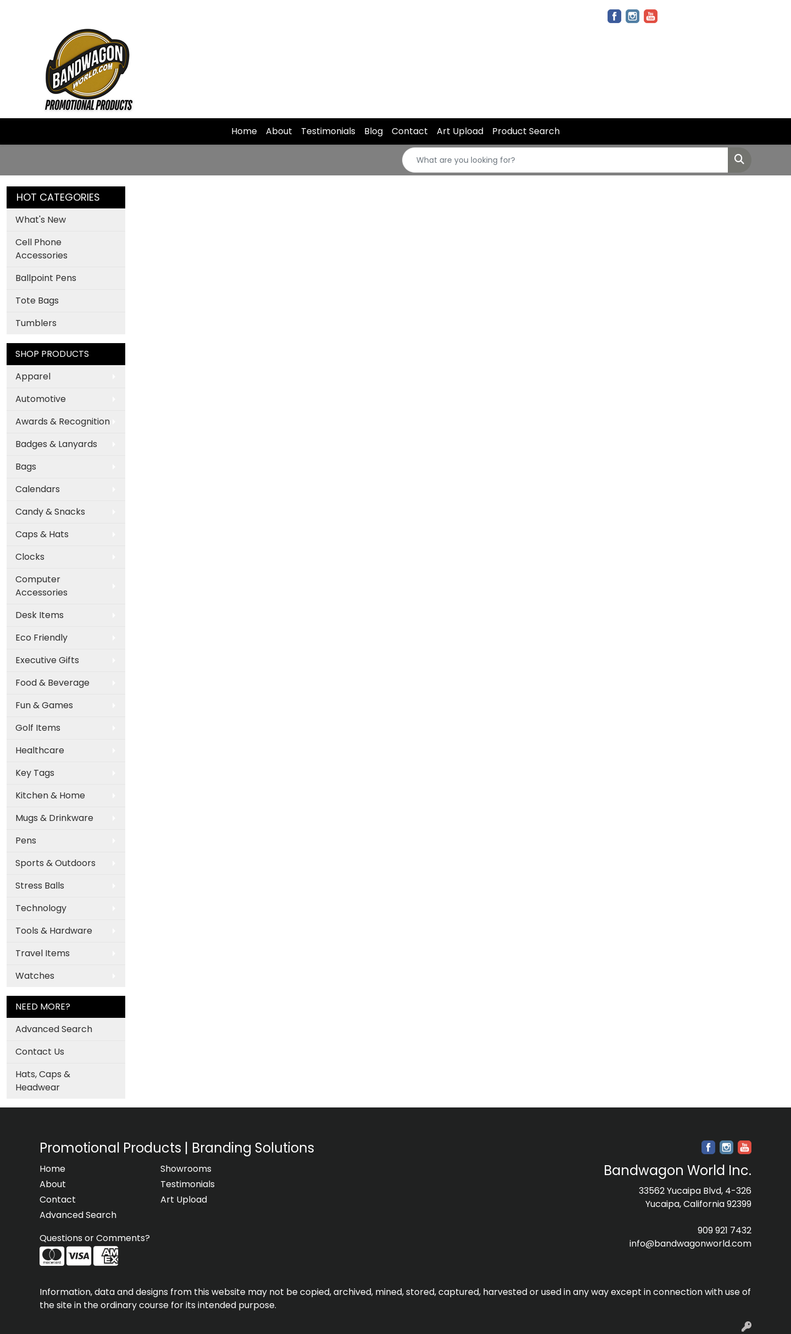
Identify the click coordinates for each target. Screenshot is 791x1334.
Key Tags (34, 773)
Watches (34, 975)
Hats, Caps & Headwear (42, 1081)
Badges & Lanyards (56, 444)
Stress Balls (39, 885)
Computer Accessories (41, 586)
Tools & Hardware (53, 930)
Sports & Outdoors (55, 863)
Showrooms (185, 1168)
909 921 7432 (724, 1230)
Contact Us (39, 1051)
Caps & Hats (42, 534)
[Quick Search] (565, 160)
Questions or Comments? (95, 1238)
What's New (40, 219)
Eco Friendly (41, 637)
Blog (373, 131)
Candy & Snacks (50, 511)
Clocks (29, 556)
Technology (40, 908)
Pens (25, 840)
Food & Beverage (52, 682)
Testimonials (328, 131)
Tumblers (36, 323)
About (279, 131)
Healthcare (39, 750)
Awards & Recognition (62, 421)
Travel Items (42, 953)
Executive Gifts (47, 660)
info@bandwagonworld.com (690, 1243)
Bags (25, 466)
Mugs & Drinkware (54, 818)
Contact (410, 131)
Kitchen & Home (50, 795)
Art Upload (460, 131)
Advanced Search (53, 1029)
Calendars (37, 489)
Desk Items (39, 615)
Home (244, 131)
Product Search (526, 131)
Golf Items (37, 727)
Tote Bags (37, 300)
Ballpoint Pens (45, 278)
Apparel (33, 376)
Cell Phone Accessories (41, 249)
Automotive (40, 399)
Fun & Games (44, 705)
